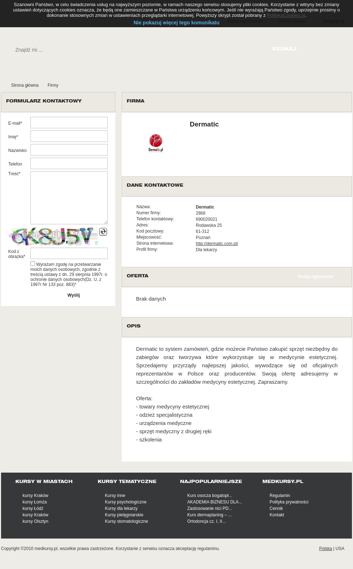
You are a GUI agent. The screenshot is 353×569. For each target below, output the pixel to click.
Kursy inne (115, 495)
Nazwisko (17, 150)
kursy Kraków (35, 495)
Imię (12, 136)
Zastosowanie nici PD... (209, 508)
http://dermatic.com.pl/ (217, 243)
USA (339, 548)
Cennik (276, 508)
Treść (13, 173)
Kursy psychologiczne (125, 502)
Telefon (15, 164)
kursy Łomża (35, 502)
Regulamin (280, 495)
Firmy (53, 85)
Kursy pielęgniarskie (124, 514)
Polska (325, 548)
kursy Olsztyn (35, 521)
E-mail (14, 123)
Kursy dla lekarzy (121, 508)
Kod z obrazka (16, 254)
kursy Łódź (33, 508)
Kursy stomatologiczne (126, 521)
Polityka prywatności (289, 502)
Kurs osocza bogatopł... (209, 495)
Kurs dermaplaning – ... (209, 514)
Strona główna (25, 85)
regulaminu (207, 548)
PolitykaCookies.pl (286, 15)
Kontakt (277, 514)
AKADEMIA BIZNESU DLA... (214, 502)
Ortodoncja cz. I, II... (206, 521)
